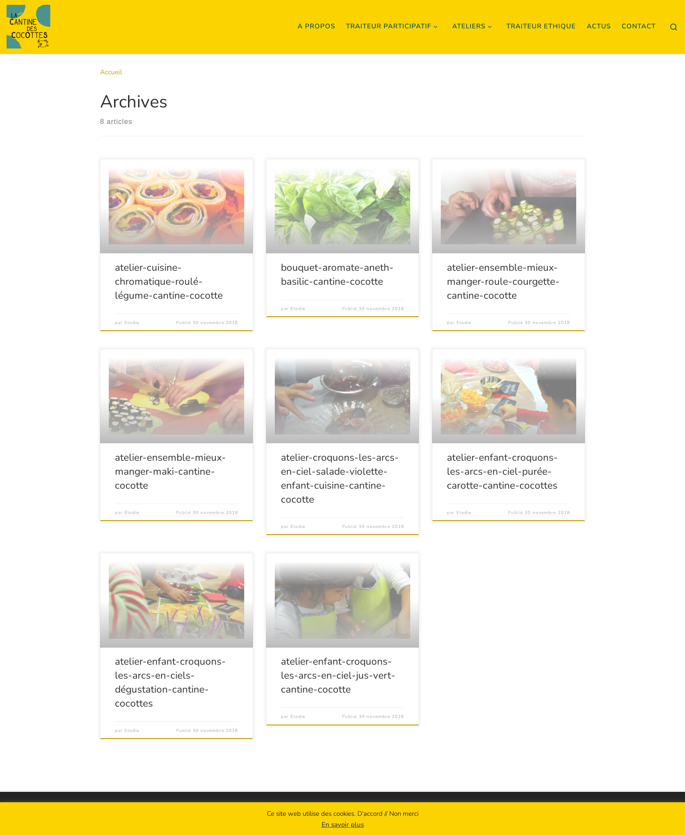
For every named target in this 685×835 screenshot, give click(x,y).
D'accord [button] (370, 813)
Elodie (132, 323)
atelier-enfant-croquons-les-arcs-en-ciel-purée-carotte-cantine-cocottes (502, 471)
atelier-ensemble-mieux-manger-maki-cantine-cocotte (170, 471)
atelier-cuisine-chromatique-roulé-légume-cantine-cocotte (169, 281)
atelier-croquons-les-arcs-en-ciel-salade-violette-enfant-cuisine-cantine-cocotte (340, 478)
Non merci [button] (404, 813)
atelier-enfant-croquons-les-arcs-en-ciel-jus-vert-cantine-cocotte (338, 675)
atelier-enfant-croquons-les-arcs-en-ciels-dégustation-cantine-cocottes (170, 682)
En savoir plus (343, 824)
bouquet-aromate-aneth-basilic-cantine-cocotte (337, 274)
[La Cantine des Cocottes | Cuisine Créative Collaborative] (28, 25)
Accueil (111, 72)
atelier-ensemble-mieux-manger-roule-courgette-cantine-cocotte (503, 281)
